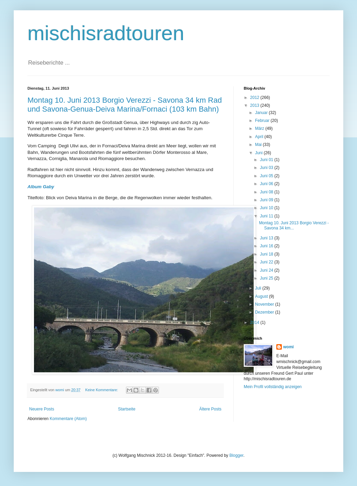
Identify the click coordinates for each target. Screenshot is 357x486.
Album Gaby (40, 186)
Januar (262, 112)
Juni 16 (267, 246)
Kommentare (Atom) (68, 418)
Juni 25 (267, 278)
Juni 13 (267, 238)
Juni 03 (267, 167)
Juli (258, 288)
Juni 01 (267, 159)
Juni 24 (267, 270)
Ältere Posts (210, 409)
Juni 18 (267, 254)
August (262, 296)
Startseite (127, 409)
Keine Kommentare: (102, 390)
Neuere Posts (41, 409)
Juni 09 (267, 199)
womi (288, 346)
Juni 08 (267, 192)
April (259, 136)
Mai (259, 144)
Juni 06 (267, 183)
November (265, 304)
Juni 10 (267, 207)
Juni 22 (267, 262)
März (260, 128)
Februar (262, 120)
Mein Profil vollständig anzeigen (273, 386)
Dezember (265, 312)
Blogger (236, 455)
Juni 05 (267, 175)
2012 (255, 97)
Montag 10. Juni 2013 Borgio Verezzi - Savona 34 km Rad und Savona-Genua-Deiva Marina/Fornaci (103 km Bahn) (124, 104)
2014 (255, 322)
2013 (255, 105)
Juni (259, 152)
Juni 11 (267, 216)
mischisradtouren (105, 33)
